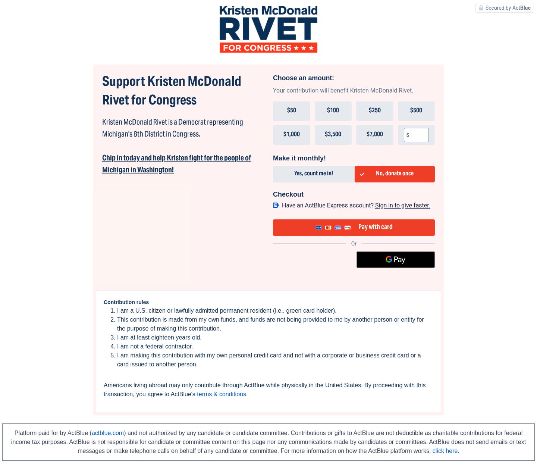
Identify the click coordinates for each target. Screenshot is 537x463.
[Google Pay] (396, 259)
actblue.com (108, 433)
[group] (354, 123)
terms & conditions (221, 394)
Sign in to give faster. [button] (402, 205)
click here (445, 451)
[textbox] (418, 135)
